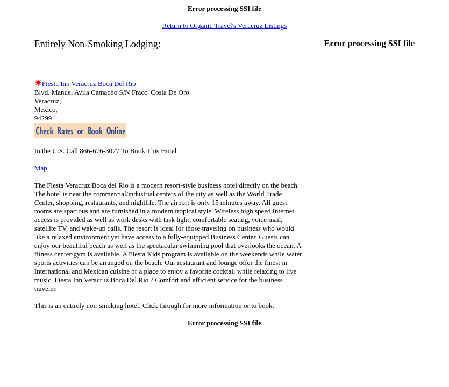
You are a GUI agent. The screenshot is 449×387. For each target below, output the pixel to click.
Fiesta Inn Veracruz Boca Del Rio (89, 84)
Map (40, 168)
